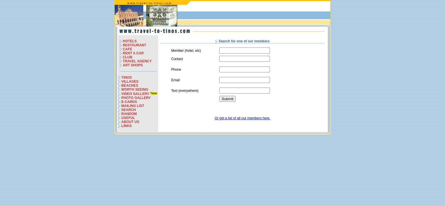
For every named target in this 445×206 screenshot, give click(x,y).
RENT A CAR (133, 53)
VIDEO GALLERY (135, 94)
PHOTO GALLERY (136, 98)
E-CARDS (129, 102)
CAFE (127, 49)
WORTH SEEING (134, 90)
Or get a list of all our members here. (243, 118)
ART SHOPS (133, 65)
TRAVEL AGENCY (137, 61)
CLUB (127, 57)
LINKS (126, 126)
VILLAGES (129, 82)
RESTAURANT (134, 45)
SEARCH (128, 110)
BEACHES (129, 86)
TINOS (126, 78)
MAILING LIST (132, 106)
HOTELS (130, 41)
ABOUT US (130, 122)
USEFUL (128, 118)
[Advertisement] (262, 14)
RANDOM (129, 114)
